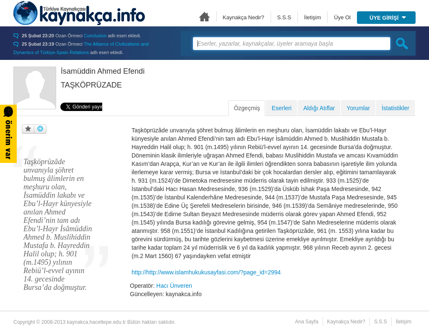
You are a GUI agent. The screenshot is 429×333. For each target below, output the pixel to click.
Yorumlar (358, 108)
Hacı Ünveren (174, 285)
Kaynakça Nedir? (243, 17)
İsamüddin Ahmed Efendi (103, 71)
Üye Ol (342, 17)
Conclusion (95, 35)
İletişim (312, 17)
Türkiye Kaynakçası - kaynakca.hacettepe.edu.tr (79, 13)
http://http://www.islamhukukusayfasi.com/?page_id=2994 (206, 272)
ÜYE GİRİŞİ (388, 18)
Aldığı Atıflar (319, 108)
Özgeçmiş (247, 108)
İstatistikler (395, 108)
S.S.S (284, 17)
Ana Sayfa (204, 16)
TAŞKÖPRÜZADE (91, 85)
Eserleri (281, 108)
